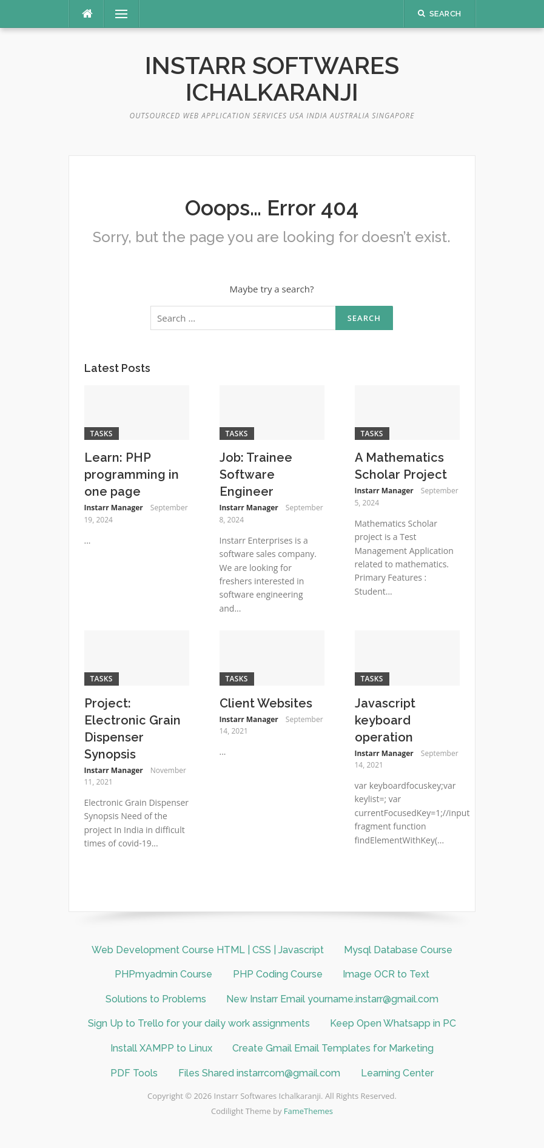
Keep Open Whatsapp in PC (393, 1023)
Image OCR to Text (386, 974)
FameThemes (308, 1111)
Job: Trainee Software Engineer (256, 474)
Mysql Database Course (398, 950)
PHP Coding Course (278, 974)
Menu (116, 14)
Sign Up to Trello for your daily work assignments (199, 1023)
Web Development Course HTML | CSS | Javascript (208, 950)
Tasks (101, 433)
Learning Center (397, 1073)
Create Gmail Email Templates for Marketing (333, 1048)
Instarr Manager (113, 507)
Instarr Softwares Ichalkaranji (272, 78)
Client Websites (266, 703)
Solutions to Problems (156, 999)
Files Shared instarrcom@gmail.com (259, 1073)
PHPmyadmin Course (163, 974)
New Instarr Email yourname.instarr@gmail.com (332, 999)
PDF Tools (134, 1073)
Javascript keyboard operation (385, 720)
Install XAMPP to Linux (161, 1048)
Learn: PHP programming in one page (131, 474)
